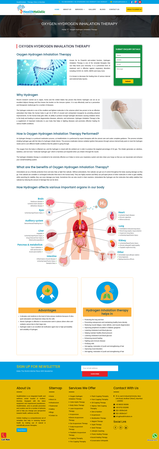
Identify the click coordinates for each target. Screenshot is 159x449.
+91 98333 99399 (122, 400)
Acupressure (95, 410)
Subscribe (126, 368)
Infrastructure (54, 398)
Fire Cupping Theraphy (77, 437)
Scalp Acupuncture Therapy (76, 423)
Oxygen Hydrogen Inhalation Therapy (76, 393)
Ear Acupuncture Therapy (78, 419)
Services (80, 9)
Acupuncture (74, 410)
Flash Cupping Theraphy (99, 392)
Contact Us (114, 9)
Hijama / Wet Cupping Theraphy (98, 403)
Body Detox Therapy (76, 401)
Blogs (102, 9)
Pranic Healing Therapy (99, 430)
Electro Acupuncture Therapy (76, 414)
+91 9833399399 (65, 2)
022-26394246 (121, 406)
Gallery (92, 9)
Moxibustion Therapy (98, 414)
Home (57, 9)
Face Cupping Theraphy (99, 395)
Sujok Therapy (96, 420)
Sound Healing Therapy (98, 433)
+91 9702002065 (78, 2)
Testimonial (53, 401)
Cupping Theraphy (76, 434)
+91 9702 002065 (122, 403)
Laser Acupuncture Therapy (76, 405)
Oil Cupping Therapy (98, 398)
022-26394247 (90, 2)
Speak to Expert (134, 9)
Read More (22, 426)
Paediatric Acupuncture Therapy (77, 429)
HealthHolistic (36, 447)
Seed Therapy (95, 423)
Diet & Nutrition (96, 407)
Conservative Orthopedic (99, 436)
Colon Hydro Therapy (77, 398)
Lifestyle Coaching (97, 427)
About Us (67, 9)
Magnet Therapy (96, 417)
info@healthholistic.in (119, 2)
